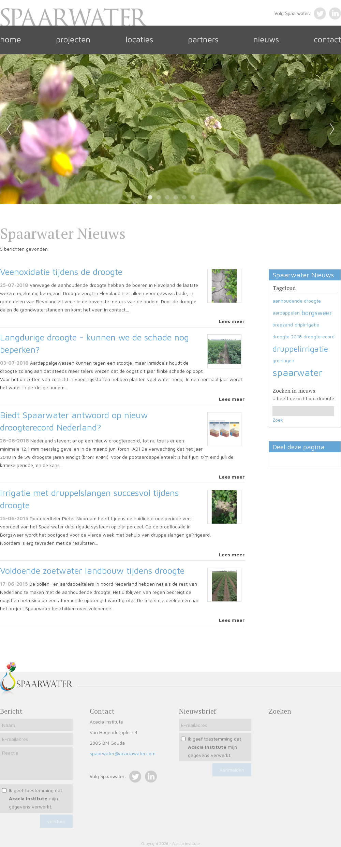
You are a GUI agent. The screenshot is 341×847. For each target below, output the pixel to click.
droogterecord (319, 336)
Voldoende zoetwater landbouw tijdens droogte (92, 570)
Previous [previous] (8, 129)
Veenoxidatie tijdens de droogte (61, 271)
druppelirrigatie (300, 348)
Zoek (277, 420)
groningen (283, 360)
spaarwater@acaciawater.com (122, 753)
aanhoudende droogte (296, 301)
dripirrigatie (307, 324)
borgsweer (316, 313)
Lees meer (232, 321)
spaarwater (297, 372)
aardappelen (286, 313)
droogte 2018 (287, 336)
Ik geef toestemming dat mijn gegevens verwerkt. (35, 798)
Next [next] (332, 129)
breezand (282, 324)
